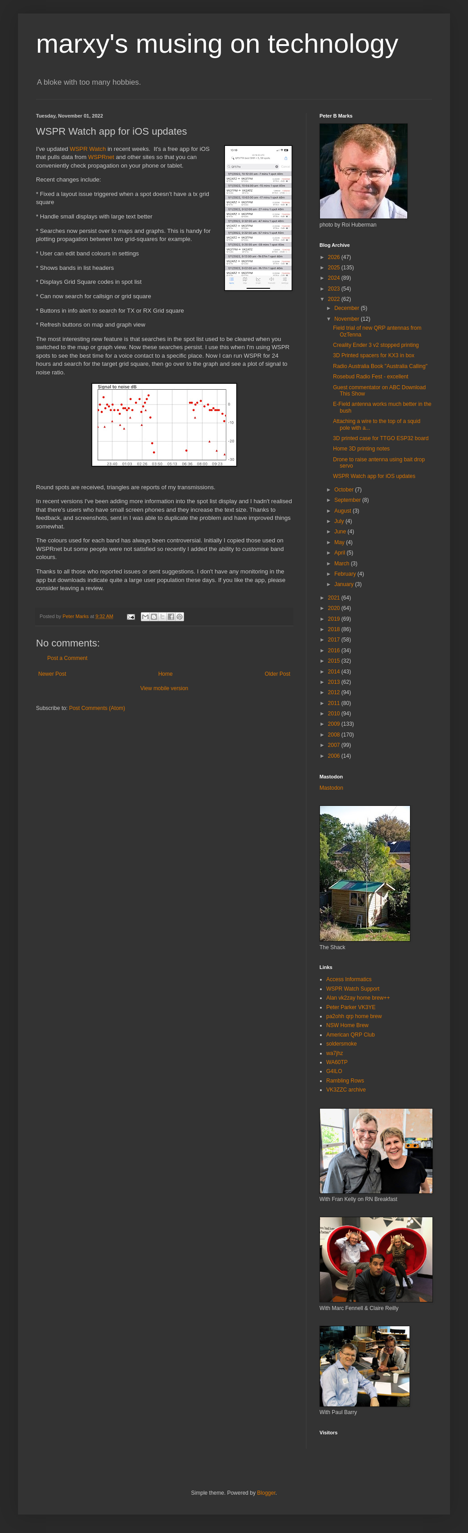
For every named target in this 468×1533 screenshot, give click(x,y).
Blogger (266, 1493)
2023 (335, 289)
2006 (335, 756)
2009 (335, 724)
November (347, 319)
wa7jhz (334, 1053)
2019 (335, 619)
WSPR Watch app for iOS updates (374, 476)
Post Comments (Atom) (97, 708)
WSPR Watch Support (352, 989)
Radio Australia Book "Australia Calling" (380, 366)
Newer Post (52, 674)
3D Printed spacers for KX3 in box (373, 355)
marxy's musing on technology (217, 43)
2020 (335, 608)
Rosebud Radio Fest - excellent (370, 376)
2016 (335, 650)
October (344, 490)
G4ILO (334, 1071)
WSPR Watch (88, 149)
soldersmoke (341, 1044)
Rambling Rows (345, 1081)
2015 (335, 661)
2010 (335, 713)
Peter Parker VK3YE (350, 1007)
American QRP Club (350, 1035)
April (340, 553)
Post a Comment (67, 658)
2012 (335, 692)
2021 (335, 598)
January (344, 584)
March (342, 563)
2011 (335, 703)
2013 (335, 682)
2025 (335, 267)
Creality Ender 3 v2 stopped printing (376, 345)
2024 (335, 278)
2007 (335, 745)
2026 (335, 257)
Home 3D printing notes (361, 449)
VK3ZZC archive (346, 1090)
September (348, 500)
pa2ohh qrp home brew (354, 1016)
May (340, 542)
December (347, 308)
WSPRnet (101, 157)
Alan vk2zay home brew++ (358, 998)
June (340, 531)
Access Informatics (349, 979)
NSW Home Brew (347, 1025)
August (343, 511)
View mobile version (164, 688)
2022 (335, 299)
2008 (335, 735)
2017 (335, 640)
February (345, 574)
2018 (335, 629)
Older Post (277, 674)
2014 (335, 672)
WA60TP (337, 1062)
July (340, 521)
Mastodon (331, 788)
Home (165, 674)
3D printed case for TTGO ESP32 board (381, 438)
